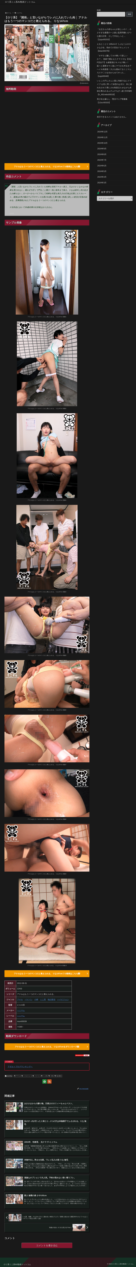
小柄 (36, 1000)
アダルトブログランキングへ (20, 1067)
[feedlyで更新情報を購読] (44, 1081)
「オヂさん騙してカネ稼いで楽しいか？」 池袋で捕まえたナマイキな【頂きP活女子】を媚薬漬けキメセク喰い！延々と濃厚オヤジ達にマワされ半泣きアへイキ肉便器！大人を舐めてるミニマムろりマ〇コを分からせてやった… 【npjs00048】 (114, 66)
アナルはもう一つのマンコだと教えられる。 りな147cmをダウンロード (47, 1047)
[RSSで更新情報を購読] (49, 1081)
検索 (99, 10)
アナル (20, 1000)
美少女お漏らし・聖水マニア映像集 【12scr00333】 (112, 101)
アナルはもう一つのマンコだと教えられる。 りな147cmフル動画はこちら (47, 167)
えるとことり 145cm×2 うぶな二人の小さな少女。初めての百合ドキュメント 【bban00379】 (114, 47)
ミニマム (21, 1010)
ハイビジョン (63, 1000)
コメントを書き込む (47, 1245)
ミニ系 (43, 1000)
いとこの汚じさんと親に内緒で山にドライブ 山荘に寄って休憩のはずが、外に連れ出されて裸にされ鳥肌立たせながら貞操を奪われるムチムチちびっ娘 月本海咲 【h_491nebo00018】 (114, 88)
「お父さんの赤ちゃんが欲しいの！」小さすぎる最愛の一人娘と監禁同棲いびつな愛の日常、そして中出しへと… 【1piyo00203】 (114, 34)
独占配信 (51, 1000)
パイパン (28, 1000)
